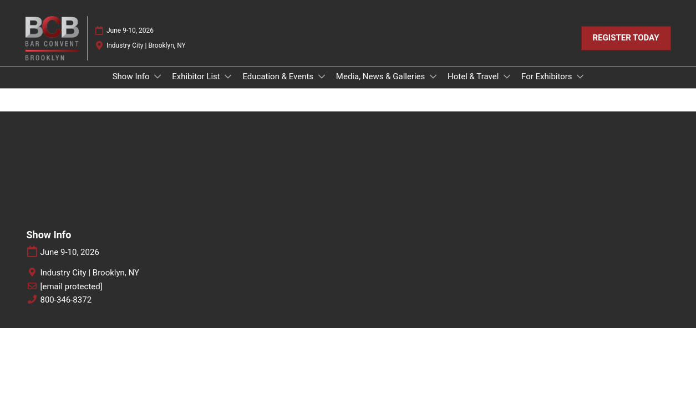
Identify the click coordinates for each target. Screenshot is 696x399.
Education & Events (278, 76)
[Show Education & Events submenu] (321, 76)
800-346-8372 (66, 300)
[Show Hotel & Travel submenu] (507, 76)
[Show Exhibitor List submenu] (228, 76)
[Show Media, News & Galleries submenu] (433, 76)
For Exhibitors (547, 76)
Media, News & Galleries (381, 76)
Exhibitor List (197, 76)
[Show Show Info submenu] (157, 76)
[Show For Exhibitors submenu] (580, 76)
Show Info (132, 76)
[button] (626, 38)
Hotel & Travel (474, 76)
